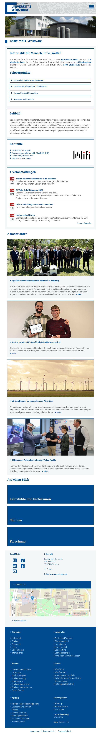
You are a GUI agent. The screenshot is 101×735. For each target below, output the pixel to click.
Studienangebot (61, 641)
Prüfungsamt (16, 681)
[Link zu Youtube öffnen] (13, 571)
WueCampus (60, 672)
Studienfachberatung (21, 158)
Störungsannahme (19, 716)
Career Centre (17, 690)
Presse (14, 710)
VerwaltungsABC (62, 653)
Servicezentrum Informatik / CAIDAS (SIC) (30, 153)
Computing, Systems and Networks (28, 80)
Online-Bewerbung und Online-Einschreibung (68, 680)
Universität (15, 638)
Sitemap (58, 703)
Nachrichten (18, 234)
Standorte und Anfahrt (20, 707)
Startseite (15, 632)
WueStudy (59, 669)
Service (14, 663)
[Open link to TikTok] (21, 560)
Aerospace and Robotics (24, 99)
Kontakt (49, 554)
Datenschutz (49, 731)
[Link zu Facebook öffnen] (21, 566)
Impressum (35, 731)
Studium (14, 641)
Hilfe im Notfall (17, 721)
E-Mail (49, 569)
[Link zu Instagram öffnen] (13, 560)
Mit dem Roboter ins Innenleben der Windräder (32, 401)
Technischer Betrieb (19, 718)
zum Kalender (85, 223)
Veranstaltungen (24, 172)
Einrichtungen (17, 650)
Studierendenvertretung (21, 687)
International (16, 653)
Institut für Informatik (26, 41)
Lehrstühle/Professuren (22, 156)
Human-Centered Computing (26, 93)
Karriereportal (60, 647)
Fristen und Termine (63, 638)
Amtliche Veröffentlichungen (67, 656)
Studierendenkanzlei (20, 684)
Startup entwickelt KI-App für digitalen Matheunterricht (36, 342)
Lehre (13, 647)
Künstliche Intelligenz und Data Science (30, 87)
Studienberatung (18, 678)
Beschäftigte (60, 650)
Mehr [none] (80, 294)
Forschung (15, 644)
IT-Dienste (15, 672)
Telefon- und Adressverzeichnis (24, 704)
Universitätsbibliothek (20, 669)
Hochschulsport (18, 675)
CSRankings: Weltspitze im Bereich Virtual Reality (34, 460)
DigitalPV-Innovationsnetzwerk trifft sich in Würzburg (35, 280)
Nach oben (59, 709)
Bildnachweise (61, 706)
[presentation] (50, 275)
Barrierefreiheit (64, 731)
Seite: (56, 722)
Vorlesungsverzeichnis (64, 675)
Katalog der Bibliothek (64, 684)
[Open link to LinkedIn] (13, 566)
